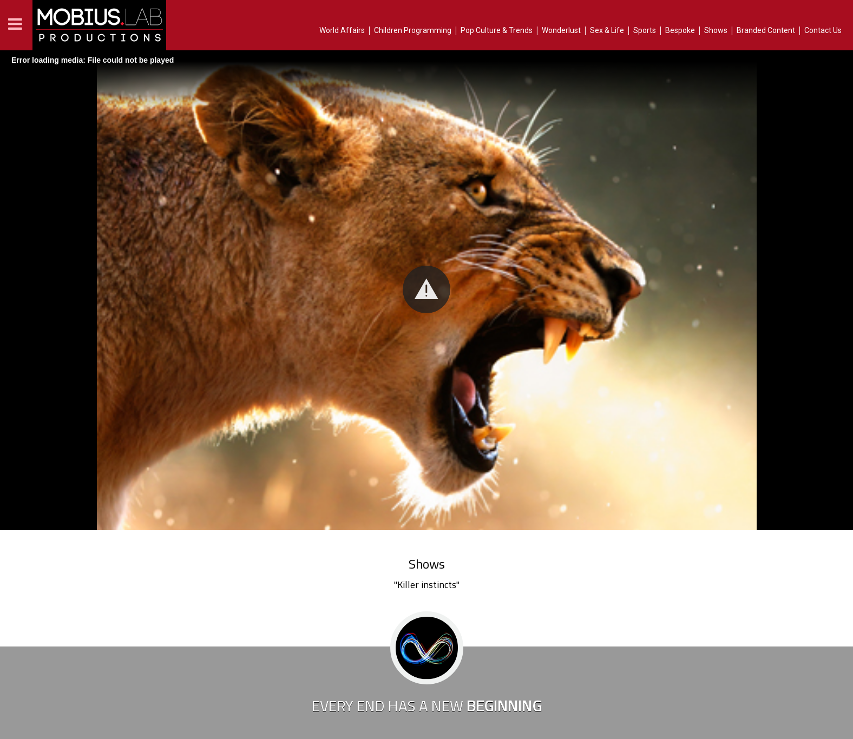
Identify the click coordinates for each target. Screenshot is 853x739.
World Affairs (342, 30)
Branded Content (766, 30)
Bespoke (680, 30)
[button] (426, 289)
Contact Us (823, 30)
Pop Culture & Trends (497, 30)
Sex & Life (607, 30)
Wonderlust (561, 30)
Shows (715, 30)
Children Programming (412, 30)
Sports (644, 30)
